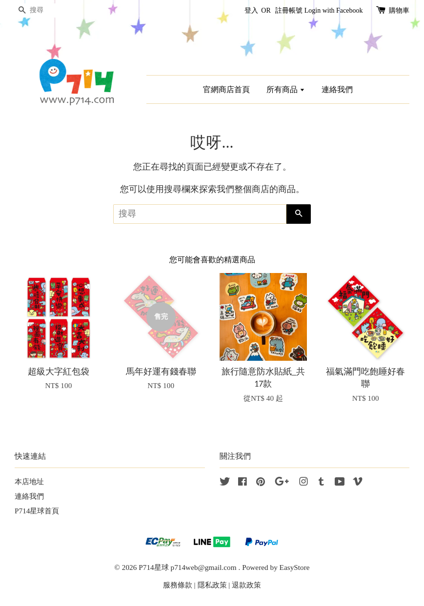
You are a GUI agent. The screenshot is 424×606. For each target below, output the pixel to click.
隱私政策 (212, 585)
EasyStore (295, 567)
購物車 (399, 10)
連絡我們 (337, 89)
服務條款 (177, 585)
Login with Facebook (333, 10)
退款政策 (246, 585)
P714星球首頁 (37, 511)
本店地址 (29, 481)
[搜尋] (44, 10)
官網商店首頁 (226, 89)
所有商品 (285, 89)
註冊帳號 (289, 10)
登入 (251, 10)
